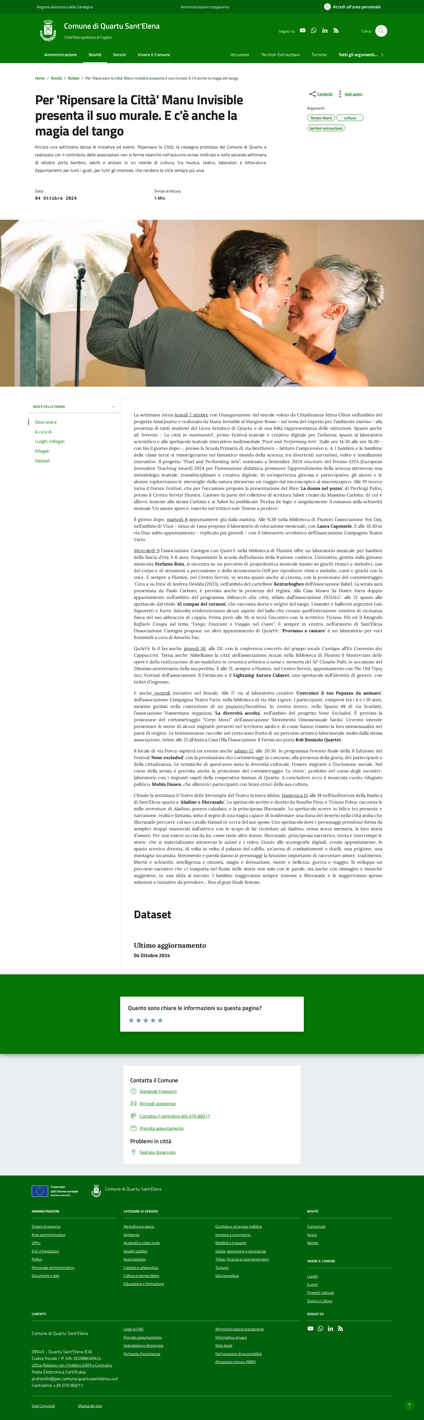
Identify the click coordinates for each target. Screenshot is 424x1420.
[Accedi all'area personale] (352, 6)
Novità (95, 54)
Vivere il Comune (154, 54)
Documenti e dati (45, 1276)
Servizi (119, 54)
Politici (37, 1259)
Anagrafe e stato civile (142, 1243)
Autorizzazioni (135, 1259)
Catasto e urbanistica (141, 1268)
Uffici (36, 1243)
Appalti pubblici (135, 1251)
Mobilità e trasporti (230, 1243)
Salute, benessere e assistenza (240, 1251)
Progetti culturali (320, 1293)
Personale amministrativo (53, 1268)
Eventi (312, 1284)
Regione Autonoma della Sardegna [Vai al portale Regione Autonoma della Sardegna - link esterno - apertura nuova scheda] (65, 7)
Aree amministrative (48, 1235)
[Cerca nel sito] (381, 31)
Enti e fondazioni (45, 1251)
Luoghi (312, 1276)
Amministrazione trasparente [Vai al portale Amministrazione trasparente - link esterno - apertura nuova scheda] (205, 7)
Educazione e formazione (144, 1284)
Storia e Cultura (319, 1301)
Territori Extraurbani (280, 54)
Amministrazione (60, 54)
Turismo (319, 54)
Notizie (312, 1243)
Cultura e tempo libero (141, 1276)
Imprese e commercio (232, 1235)
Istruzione (239, 54)
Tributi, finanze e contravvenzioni (242, 1259)
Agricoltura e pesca (139, 1226)
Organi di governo (46, 1226)
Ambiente (131, 1235)
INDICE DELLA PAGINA (74, 406)
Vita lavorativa (227, 1276)
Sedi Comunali (43, 1406)
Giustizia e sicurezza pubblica (238, 1226)
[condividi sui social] (320, 94)
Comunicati (316, 1226)
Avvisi (312, 1235)
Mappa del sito (90, 1406)
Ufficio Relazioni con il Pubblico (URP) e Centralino (72, 1365)
